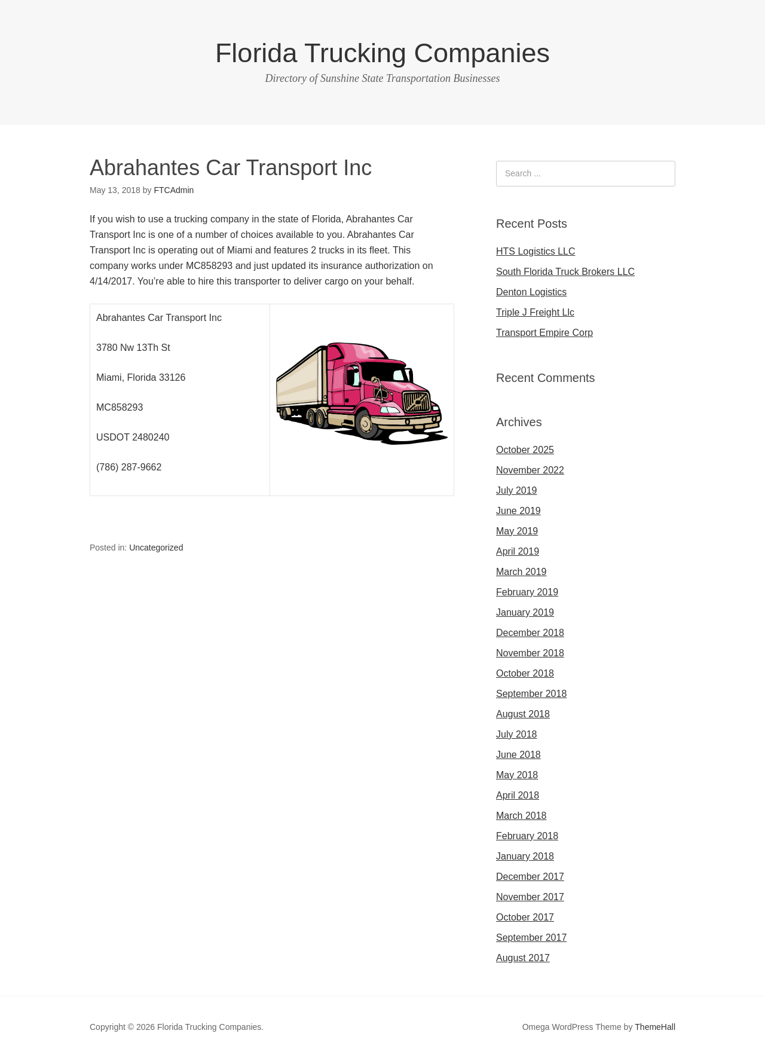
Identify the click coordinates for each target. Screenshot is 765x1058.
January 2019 (525, 612)
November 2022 (530, 470)
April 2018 (517, 795)
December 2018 (530, 633)
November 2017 (530, 897)
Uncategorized (156, 547)
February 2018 (527, 836)
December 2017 (530, 877)
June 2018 (518, 755)
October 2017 (525, 917)
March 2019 (521, 572)
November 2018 (530, 653)
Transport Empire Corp (544, 333)
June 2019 (518, 511)
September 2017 (531, 937)
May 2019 (517, 531)
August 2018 (523, 714)
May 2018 (517, 775)
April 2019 (517, 551)
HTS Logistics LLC (536, 251)
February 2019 (527, 592)
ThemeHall (655, 1027)
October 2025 (525, 450)
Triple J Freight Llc (535, 312)
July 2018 (516, 734)
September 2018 (531, 694)
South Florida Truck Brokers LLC (565, 272)
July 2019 (516, 490)
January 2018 (525, 856)
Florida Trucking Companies (382, 53)
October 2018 (525, 673)
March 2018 (521, 816)
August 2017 (523, 958)
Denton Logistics (531, 292)
